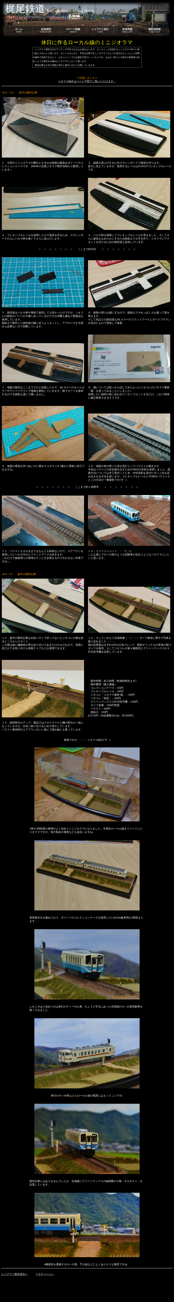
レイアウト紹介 (100, 30)
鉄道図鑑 (127, 30)
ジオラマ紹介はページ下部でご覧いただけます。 (87, 81)
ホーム (19, 30)
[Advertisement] (61, 1286)
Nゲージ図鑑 (73, 30)
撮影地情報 (154, 30)
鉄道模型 (45, 30)
